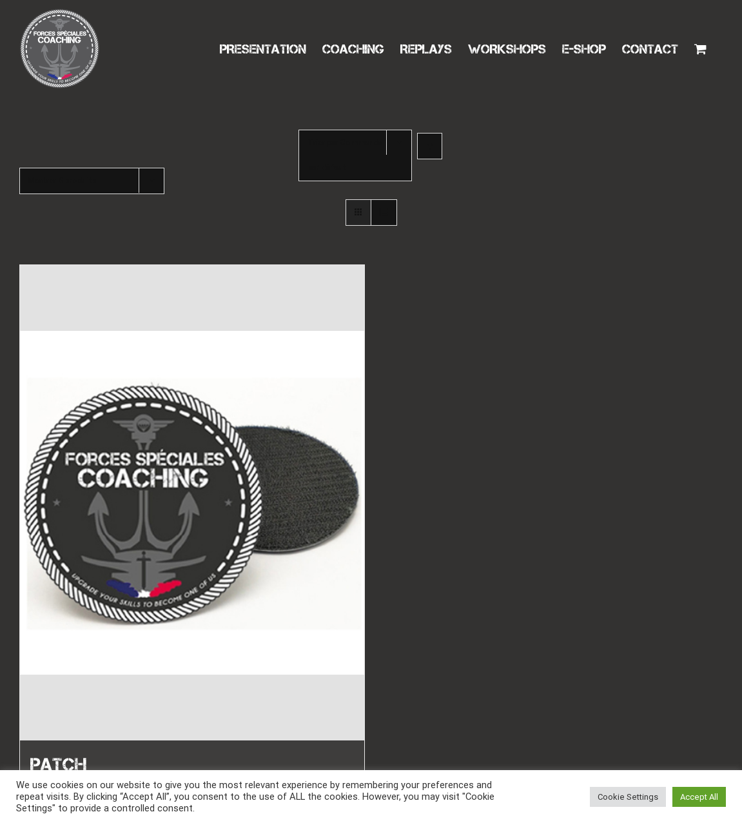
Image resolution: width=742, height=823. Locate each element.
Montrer (62, 180)
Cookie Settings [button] (628, 797)
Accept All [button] (699, 797)
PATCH (58, 765)
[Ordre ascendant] (429, 146)
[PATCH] (192, 502)
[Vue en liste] (383, 212)
